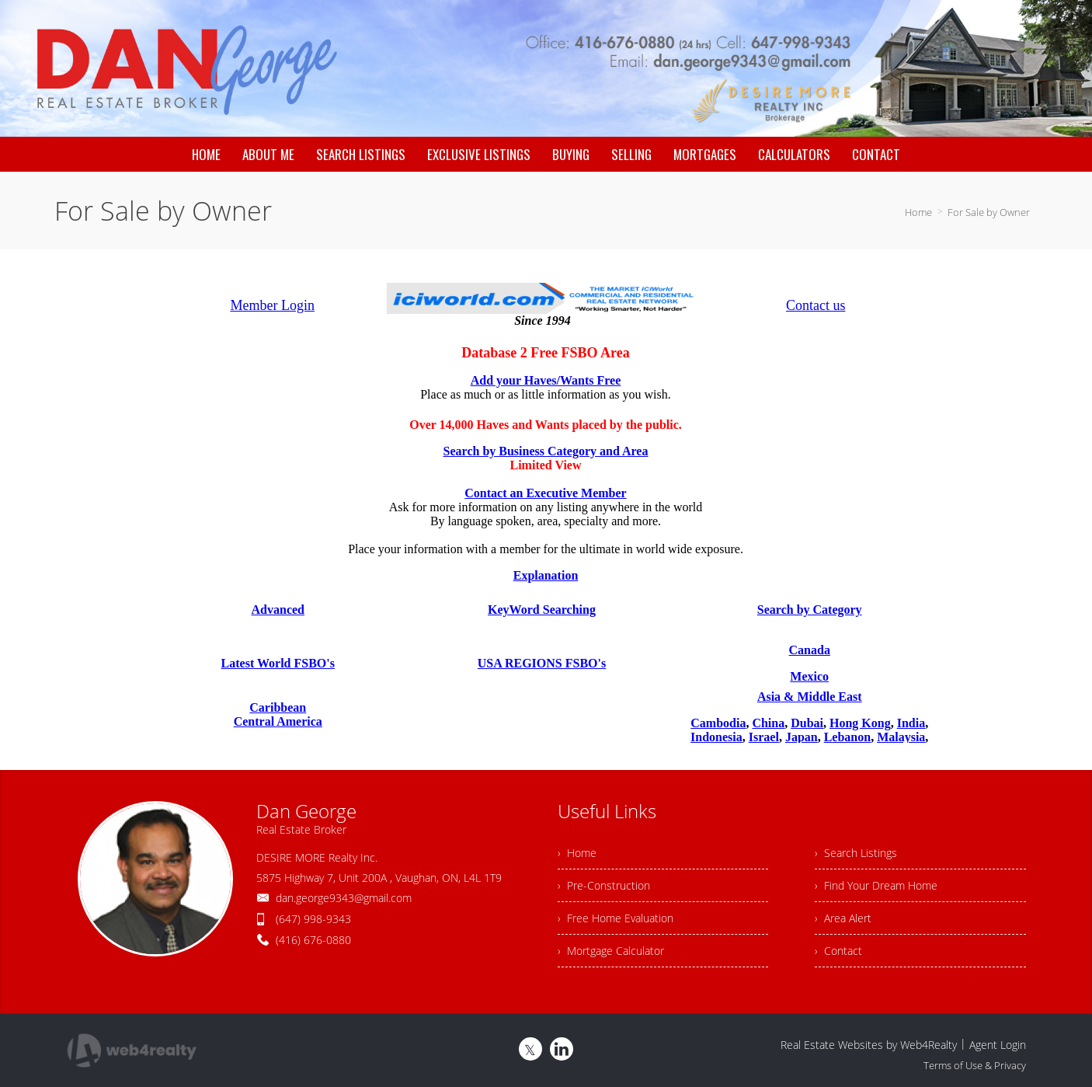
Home (918, 212)
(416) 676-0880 (313, 939)
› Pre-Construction (604, 885)
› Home (577, 852)
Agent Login (997, 1044)
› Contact (838, 950)
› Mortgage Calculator (611, 950)
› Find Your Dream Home (876, 885)
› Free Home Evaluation (615, 918)
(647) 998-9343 (313, 918)
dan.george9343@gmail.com (344, 897)
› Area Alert (843, 918)
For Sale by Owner (989, 212)
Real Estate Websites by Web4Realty (869, 1044)
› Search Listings (856, 852)
